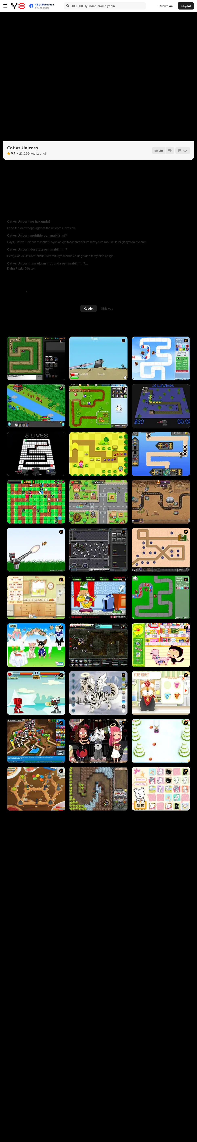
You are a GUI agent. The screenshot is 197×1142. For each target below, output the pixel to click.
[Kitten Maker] (98, 693)
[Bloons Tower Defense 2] (161, 358)
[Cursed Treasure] (98, 789)
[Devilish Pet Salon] (98, 741)
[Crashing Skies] (161, 454)
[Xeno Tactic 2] (98, 645)
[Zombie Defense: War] (161, 502)
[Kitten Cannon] (36, 550)
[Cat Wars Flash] (36, 693)
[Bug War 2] (36, 789)
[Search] (67, 6)
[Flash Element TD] (36, 358)
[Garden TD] (98, 406)
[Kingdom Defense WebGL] (36, 454)
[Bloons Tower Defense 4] (36, 741)
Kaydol (186, 6)
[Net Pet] (36, 597)
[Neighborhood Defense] (98, 502)
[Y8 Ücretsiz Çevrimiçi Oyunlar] (18, 6)
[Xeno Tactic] (98, 550)
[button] (21, 268)
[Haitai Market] (161, 645)
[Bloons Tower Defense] (161, 597)
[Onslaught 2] (161, 550)
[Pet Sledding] (161, 741)
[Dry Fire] (98, 358)
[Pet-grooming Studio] (161, 693)
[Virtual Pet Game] (98, 597)
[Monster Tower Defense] (98, 454)
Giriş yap (107, 308)
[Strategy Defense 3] (36, 406)
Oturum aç (165, 6)
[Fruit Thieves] (36, 502)
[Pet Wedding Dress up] (36, 645)
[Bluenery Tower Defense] (161, 406)
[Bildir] (182, 150)
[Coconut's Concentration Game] (161, 789)
